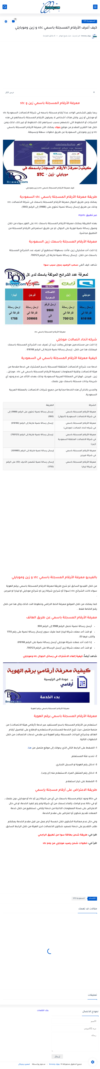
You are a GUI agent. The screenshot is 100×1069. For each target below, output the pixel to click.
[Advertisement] (50, 65)
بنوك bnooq (54, 1064)
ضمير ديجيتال (24, 1064)
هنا (29, 748)
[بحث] (5, 7)
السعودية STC (89, 21)
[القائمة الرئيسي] (95, 7)
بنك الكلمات (43, 1011)
